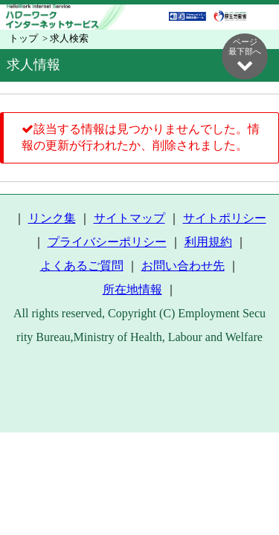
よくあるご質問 (82, 265)
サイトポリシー (224, 218)
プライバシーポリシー (107, 242)
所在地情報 (132, 289)
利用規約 (208, 242)
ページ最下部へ (244, 55)
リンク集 (52, 218)
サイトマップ (129, 218)
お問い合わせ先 (183, 265)
